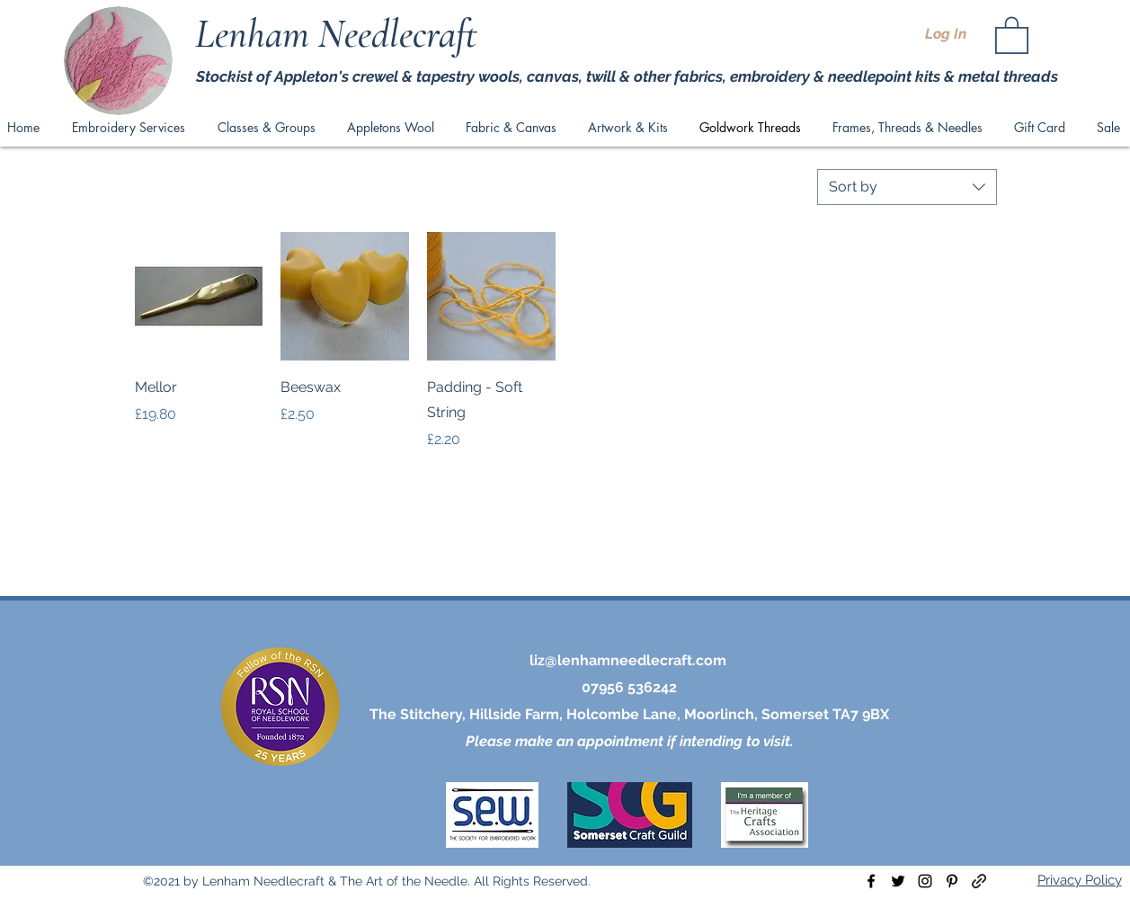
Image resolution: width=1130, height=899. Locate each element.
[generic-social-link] (979, 881)
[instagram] (925, 881)
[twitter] (898, 881)
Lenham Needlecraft (340, 34)
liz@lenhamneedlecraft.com (627, 660)
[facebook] (871, 881)
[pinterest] (952, 881)
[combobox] (907, 187)
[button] (1011, 34)
